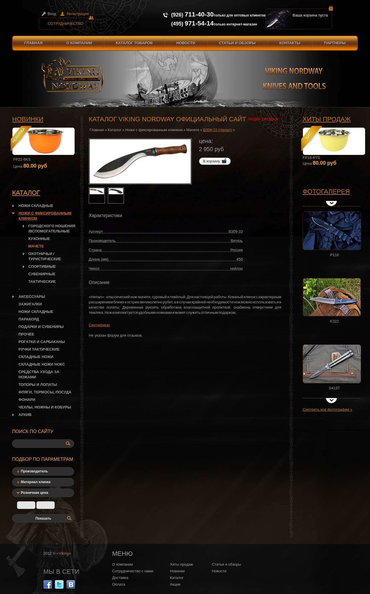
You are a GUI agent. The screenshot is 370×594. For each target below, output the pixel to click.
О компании (79, 43)
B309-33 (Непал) (217, 130)
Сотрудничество (70, 22)
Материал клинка (36, 482)
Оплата (118, 584)
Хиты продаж (327, 119)
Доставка (120, 577)
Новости (185, 43)
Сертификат (99, 325)
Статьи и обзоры (237, 43)
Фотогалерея (326, 191)
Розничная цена (34, 493)
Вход (52, 14)
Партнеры (335, 43)
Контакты (289, 43)
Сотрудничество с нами (132, 571)
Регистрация (77, 14)
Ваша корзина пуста (312, 13)
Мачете (192, 130)
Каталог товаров (134, 43)
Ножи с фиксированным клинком (153, 130)
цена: (206, 141)
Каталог (114, 130)
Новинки (27, 119)
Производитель (34, 471)
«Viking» (64, 553)
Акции (175, 584)
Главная (33, 43)
